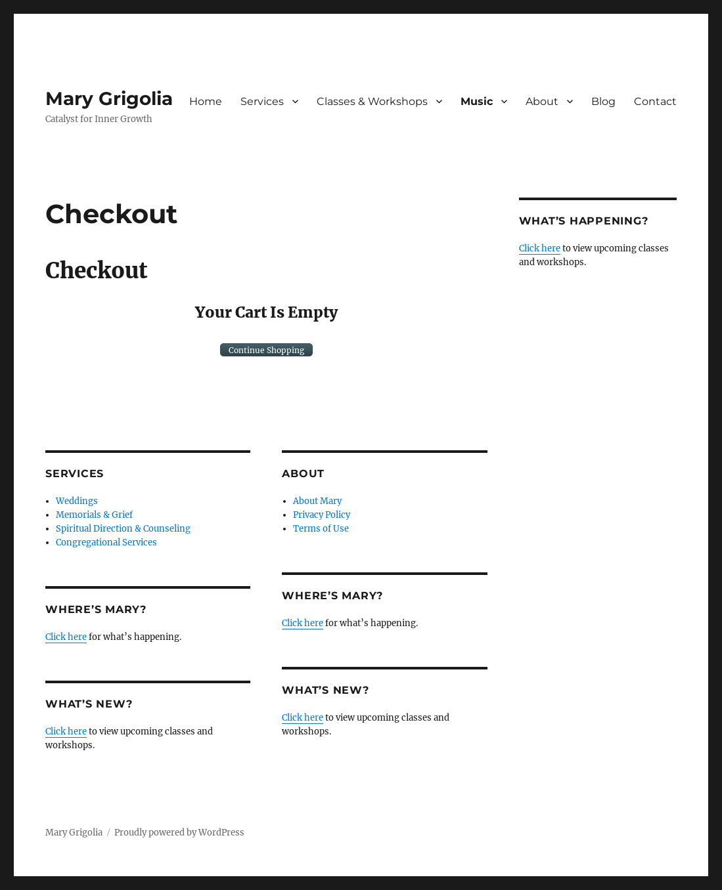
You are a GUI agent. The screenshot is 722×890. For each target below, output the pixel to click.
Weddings (77, 501)
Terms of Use (321, 528)
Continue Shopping (266, 350)
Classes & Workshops (372, 101)
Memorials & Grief (94, 514)
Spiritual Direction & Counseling (123, 528)
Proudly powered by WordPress (179, 832)
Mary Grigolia (109, 98)
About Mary (317, 501)
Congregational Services (106, 542)
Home (205, 101)
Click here (66, 637)
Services (262, 101)
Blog (603, 101)
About (542, 101)
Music (477, 101)
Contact (655, 101)
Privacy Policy (321, 514)
